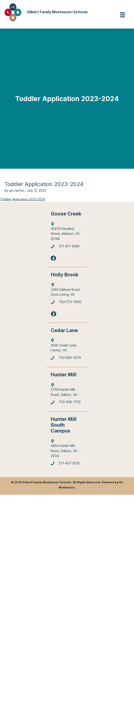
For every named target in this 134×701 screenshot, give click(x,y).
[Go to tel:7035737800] (67, 303)
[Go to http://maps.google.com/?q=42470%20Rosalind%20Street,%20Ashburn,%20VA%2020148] (67, 232)
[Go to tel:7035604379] (67, 359)
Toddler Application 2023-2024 (22, 199)
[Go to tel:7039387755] (67, 403)
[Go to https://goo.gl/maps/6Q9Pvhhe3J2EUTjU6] (67, 290)
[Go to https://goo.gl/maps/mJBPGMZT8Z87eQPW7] (67, 346)
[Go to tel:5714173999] (67, 247)
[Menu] (123, 15)
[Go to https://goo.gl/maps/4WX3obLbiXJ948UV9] (67, 391)
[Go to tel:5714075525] (67, 464)
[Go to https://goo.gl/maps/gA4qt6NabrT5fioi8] (67, 449)
